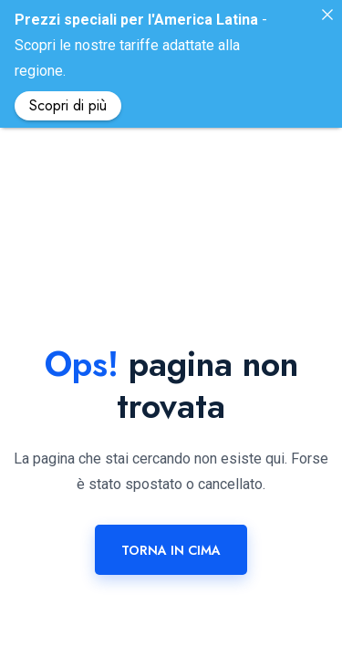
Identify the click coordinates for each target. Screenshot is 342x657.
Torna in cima (171, 520)
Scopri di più (68, 105)
